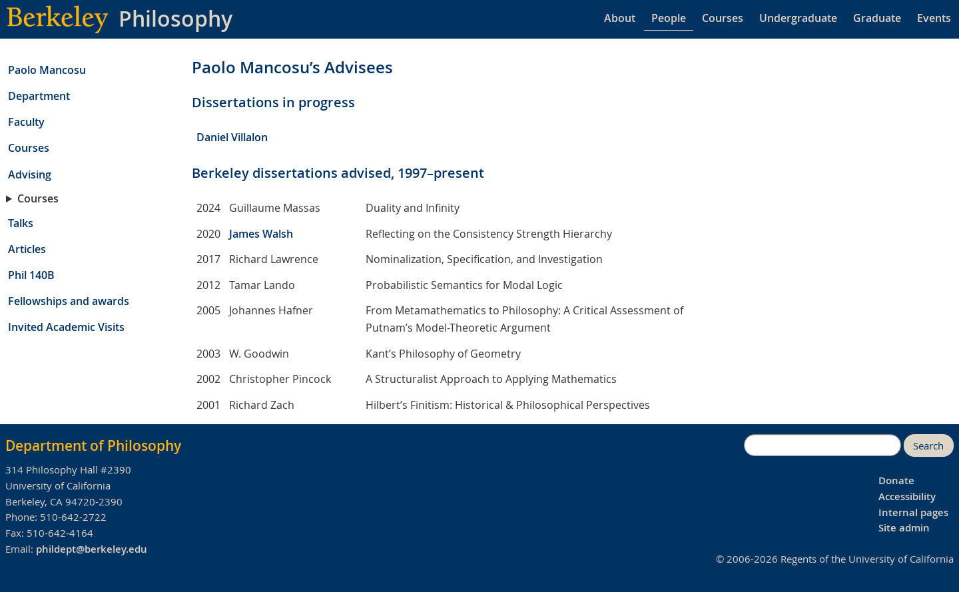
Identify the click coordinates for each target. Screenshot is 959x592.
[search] (822, 445)
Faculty (26, 122)
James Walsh (261, 233)
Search (928, 446)
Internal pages (913, 512)
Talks (20, 223)
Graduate (877, 18)
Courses (722, 18)
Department (39, 96)
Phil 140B (31, 275)
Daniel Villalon (232, 137)
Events (934, 18)
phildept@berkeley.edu (91, 549)
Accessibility (907, 496)
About (619, 18)
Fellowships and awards (68, 301)
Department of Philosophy (93, 445)
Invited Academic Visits (66, 327)
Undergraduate (798, 18)
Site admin (904, 527)
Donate (896, 480)
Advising (29, 174)
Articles (27, 249)
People (668, 18)
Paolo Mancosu (47, 70)
